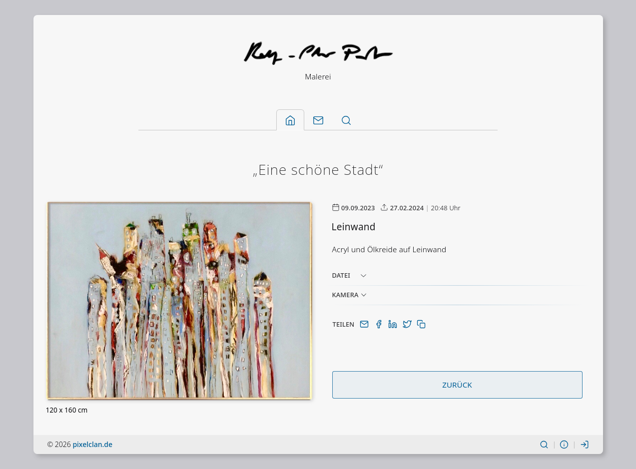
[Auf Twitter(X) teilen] (408, 324)
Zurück (457, 385)
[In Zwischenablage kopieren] (421, 324)
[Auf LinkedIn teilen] (393, 324)
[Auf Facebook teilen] (379, 324)
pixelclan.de (92, 444)
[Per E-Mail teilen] (365, 324)
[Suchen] (544, 444)
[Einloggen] (584, 444)
